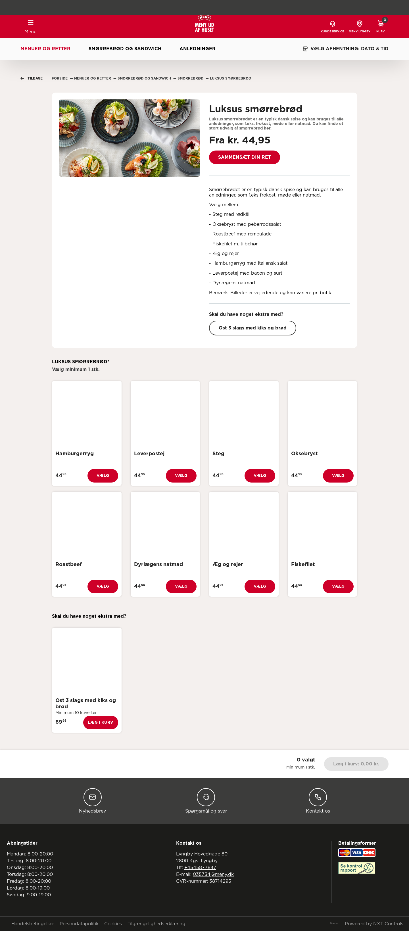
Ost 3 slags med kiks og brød (253, 328)
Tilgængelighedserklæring (156, 924)
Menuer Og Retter (93, 78)
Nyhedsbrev (92, 800)
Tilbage (31, 78)
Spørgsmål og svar (206, 800)
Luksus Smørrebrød (230, 78)
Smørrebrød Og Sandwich (145, 78)
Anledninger (198, 49)
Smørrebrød (191, 78)
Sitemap (334, 923)
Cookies (113, 924)
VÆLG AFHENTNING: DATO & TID (345, 49)
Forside (60, 78)
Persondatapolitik (79, 924)
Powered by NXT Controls (374, 924)
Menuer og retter (45, 49)
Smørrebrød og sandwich (125, 49)
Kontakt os (318, 800)
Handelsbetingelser (32, 924)
